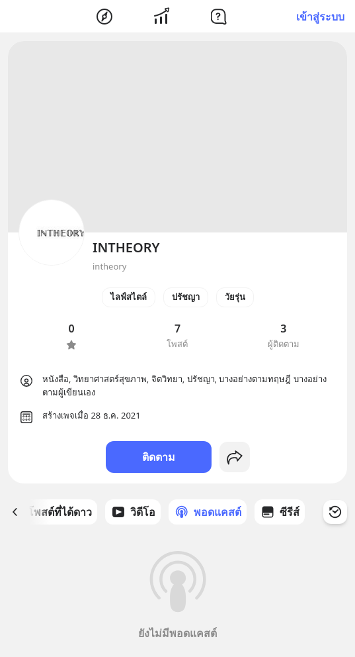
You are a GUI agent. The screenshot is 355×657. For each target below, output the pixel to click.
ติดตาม (158, 457)
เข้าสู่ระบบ (320, 16)
